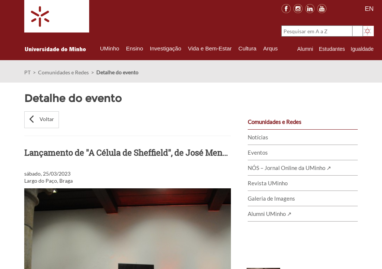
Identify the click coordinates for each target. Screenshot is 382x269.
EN (369, 8)
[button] (41, 119)
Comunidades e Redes (63, 72)
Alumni (305, 49)
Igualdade (362, 49)
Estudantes (332, 49)
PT (27, 72)
